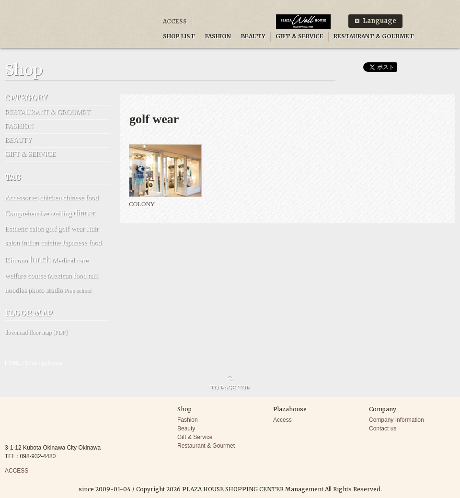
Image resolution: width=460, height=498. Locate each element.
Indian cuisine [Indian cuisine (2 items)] (40, 242)
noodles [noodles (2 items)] (15, 290)
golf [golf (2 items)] (51, 228)
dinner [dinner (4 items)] (84, 213)
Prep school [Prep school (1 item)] (77, 290)
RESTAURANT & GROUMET (47, 112)
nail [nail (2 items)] (93, 275)
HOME (13, 363)
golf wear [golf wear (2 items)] (71, 228)
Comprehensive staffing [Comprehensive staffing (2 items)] (38, 213)
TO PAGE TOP (230, 387)
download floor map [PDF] (36, 332)
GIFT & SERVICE (299, 36)
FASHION (218, 36)
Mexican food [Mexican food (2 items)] (67, 275)
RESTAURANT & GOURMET (374, 36)
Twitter (445, 11)
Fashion (187, 420)
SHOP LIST (179, 36)
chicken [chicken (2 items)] (50, 197)
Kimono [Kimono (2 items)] (16, 260)
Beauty (186, 428)
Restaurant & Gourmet (206, 445)
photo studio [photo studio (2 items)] (45, 290)
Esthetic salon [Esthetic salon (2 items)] (24, 228)
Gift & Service (194, 437)
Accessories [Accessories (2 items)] (21, 197)
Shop (31, 363)
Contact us (382, 428)
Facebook (421, 11)
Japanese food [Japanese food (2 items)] (81, 242)
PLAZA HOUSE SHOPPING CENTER (72, 25)
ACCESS (175, 21)
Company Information (396, 420)
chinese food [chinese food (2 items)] (80, 197)
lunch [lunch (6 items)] (39, 259)
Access (282, 420)
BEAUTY (253, 36)
